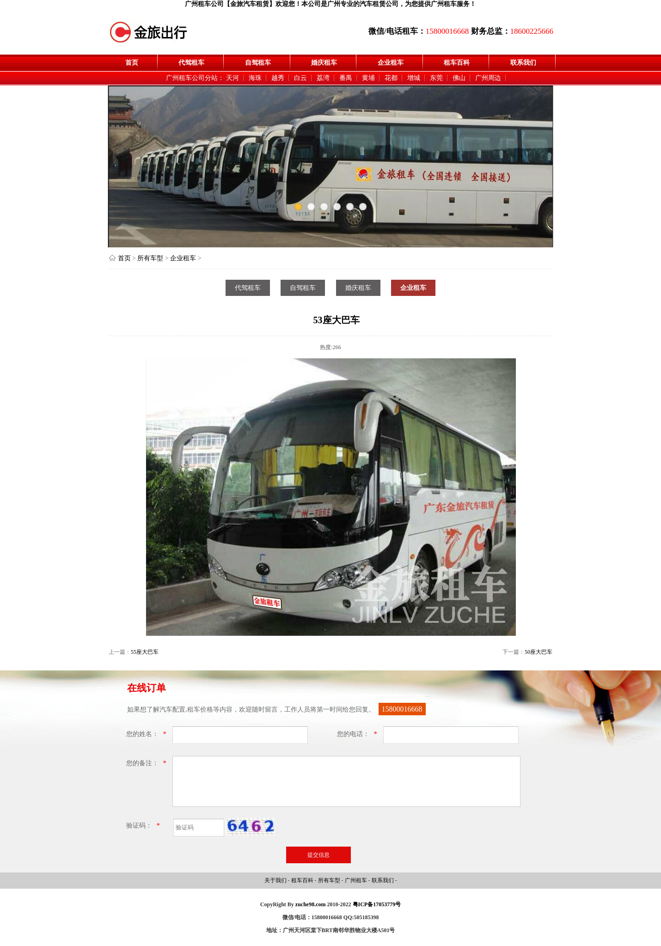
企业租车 (391, 62)
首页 (131, 62)
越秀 (277, 77)
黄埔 (368, 77)
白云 (300, 77)
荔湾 (323, 77)
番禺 (345, 77)
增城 (413, 77)
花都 (391, 77)
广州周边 (488, 77)
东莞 (436, 77)
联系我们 (523, 62)
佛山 (459, 77)
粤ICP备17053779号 (377, 904)
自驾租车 (258, 62)
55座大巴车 (145, 652)
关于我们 (276, 880)
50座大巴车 (538, 652)
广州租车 (356, 880)
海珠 (255, 77)
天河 (232, 77)
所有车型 (150, 258)
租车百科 (457, 62)
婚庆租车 (324, 62)
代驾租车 (191, 62)
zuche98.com (310, 904)
